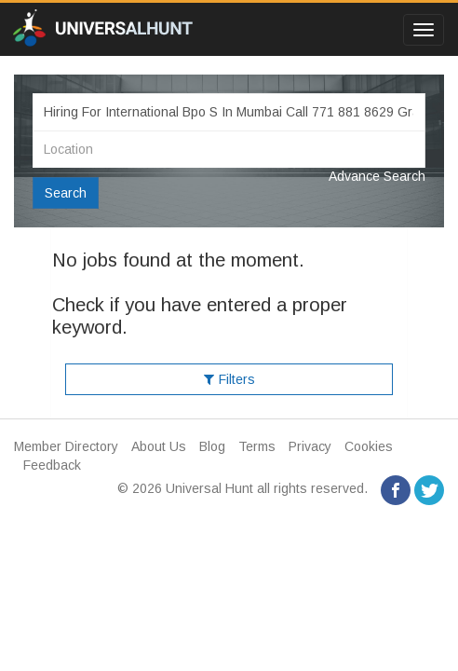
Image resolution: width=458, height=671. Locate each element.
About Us (158, 446)
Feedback (52, 465)
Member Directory (66, 446)
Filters (229, 379)
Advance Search (377, 176)
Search (66, 192)
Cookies (368, 446)
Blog (212, 446)
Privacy (310, 446)
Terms (257, 446)
